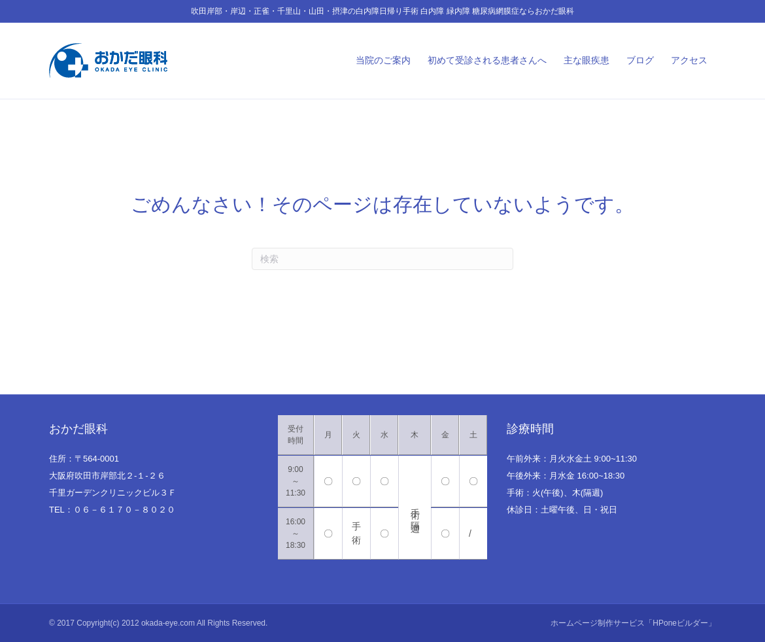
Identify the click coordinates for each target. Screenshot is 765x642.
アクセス (689, 60)
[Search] (382, 259)
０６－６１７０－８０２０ (124, 510)
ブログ (640, 60)
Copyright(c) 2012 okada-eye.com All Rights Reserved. (171, 623)
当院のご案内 (383, 60)
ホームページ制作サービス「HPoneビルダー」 (633, 623)
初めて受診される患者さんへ (487, 60)
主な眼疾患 (586, 60)
